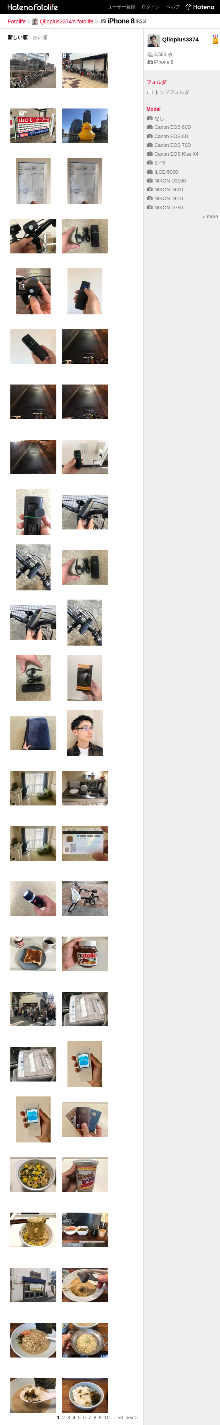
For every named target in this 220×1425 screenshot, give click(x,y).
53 (120, 1417)
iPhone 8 (161, 62)
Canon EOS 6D (167, 136)
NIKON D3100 (166, 181)
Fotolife (17, 21)
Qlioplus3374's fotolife (63, 21)
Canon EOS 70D (169, 145)
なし (155, 118)
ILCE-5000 (162, 172)
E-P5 (156, 163)
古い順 (40, 37)
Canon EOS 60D (169, 127)
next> (131, 1417)
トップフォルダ (168, 92)
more (210, 216)
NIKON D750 (165, 207)
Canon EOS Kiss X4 (173, 154)
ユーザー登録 (121, 7)
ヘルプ (173, 7)
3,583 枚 (160, 54)
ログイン (150, 7)
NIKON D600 (165, 189)
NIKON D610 (165, 198)
